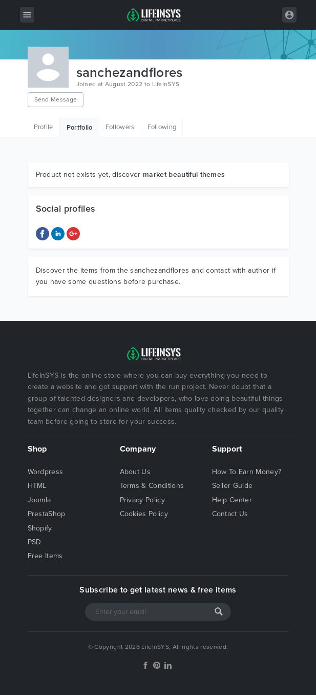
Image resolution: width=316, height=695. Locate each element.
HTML (37, 485)
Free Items (45, 555)
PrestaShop (47, 513)
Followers (120, 127)
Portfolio (80, 128)
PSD (34, 542)
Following (162, 127)
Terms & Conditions (152, 485)
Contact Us (230, 513)
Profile (43, 127)
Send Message (55, 99)
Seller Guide (232, 485)
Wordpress (46, 471)
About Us (135, 471)
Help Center (232, 500)
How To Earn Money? (247, 471)
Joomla (39, 500)
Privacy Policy (142, 500)
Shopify (40, 528)
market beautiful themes (184, 174)
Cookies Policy (144, 513)
